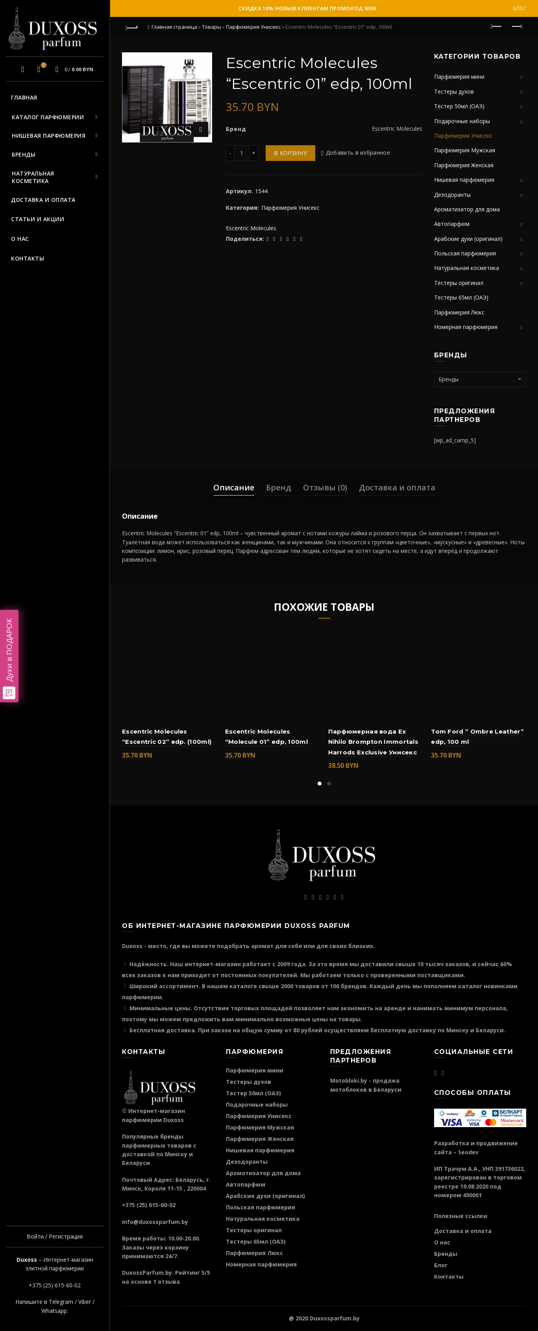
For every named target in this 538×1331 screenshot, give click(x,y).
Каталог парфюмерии (48, 117)
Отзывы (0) (325, 487)
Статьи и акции (37, 219)
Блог (519, 8)
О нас (20, 238)
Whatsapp (54, 1310)
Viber (84, 1301)
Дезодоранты (452, 194)
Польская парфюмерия (465, 253)
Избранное (43, 65)
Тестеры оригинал (458, 283)
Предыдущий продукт (496, 26)
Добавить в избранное (358, 153)
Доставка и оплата (43, 199)
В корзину (290, 153)
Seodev (468, 1152)
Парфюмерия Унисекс (253, 26)
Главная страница (174, 26)
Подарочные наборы (462, 121)
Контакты (27, 258)
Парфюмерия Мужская (464, 150)
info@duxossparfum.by (155, 1222)
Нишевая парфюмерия (48, 135)
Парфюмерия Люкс (459, 312)
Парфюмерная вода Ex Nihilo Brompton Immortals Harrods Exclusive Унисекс (373, 742)
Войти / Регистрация (55, 1236)
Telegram (61, 1301)
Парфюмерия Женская (464, 165)
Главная (24, 97)
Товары (211, 26)
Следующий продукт (516, 26)
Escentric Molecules (251, 228)
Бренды (23, 154)
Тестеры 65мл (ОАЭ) (461, 297)
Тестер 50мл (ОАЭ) (459, 106)
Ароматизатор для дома (467, 209)
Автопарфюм (452, 223)
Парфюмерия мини (459, 76)
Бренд (278, 487)
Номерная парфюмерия (465, 327)
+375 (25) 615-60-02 (55, 1285)
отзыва (169, 1281)
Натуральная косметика (33, 177)
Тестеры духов (454, 91)
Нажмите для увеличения (200, 129)
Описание (233, 487)
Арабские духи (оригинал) (468, 238)
